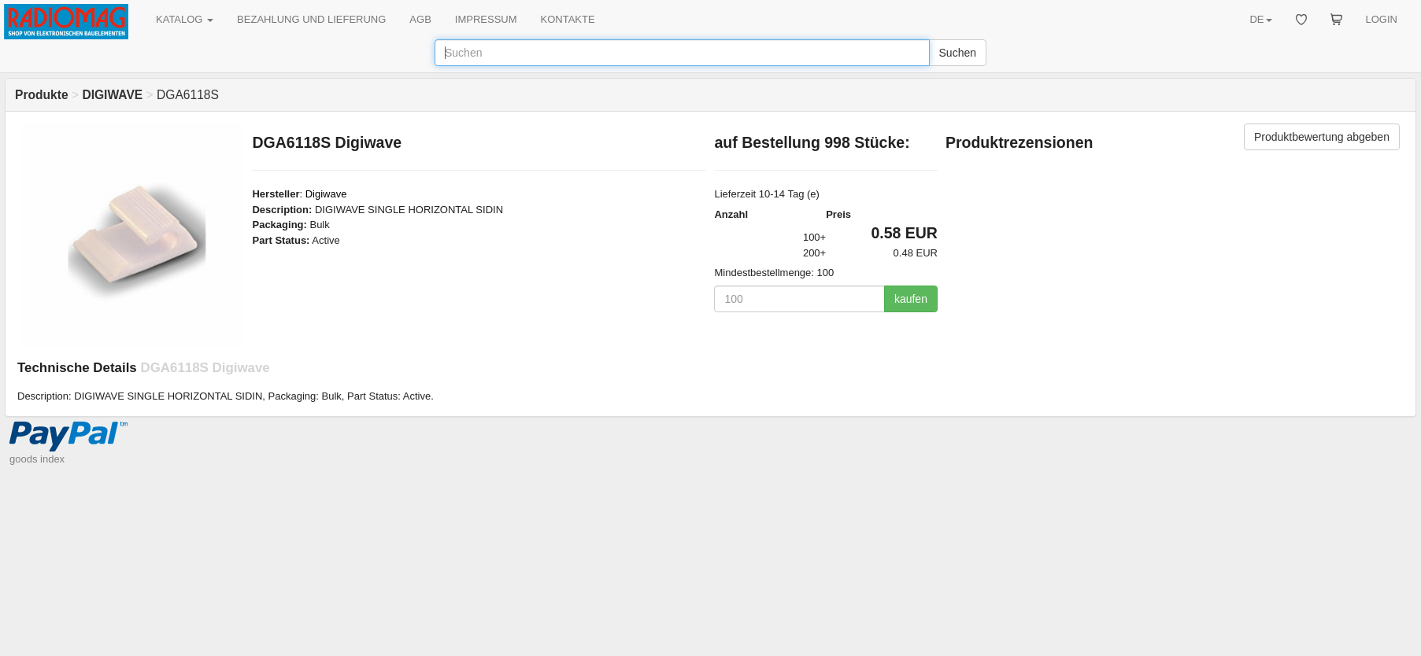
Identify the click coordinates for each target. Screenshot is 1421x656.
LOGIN (1381, 19)
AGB (420, 19)
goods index (37, 459)
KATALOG (184, 19)
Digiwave (326, 194)
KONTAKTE (568, 19)
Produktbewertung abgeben (1322, 137)
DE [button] (1260, 19)
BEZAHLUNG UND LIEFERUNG (311, 19)
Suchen (957, 52)
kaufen (910, 299)
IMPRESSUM (486, 19)
